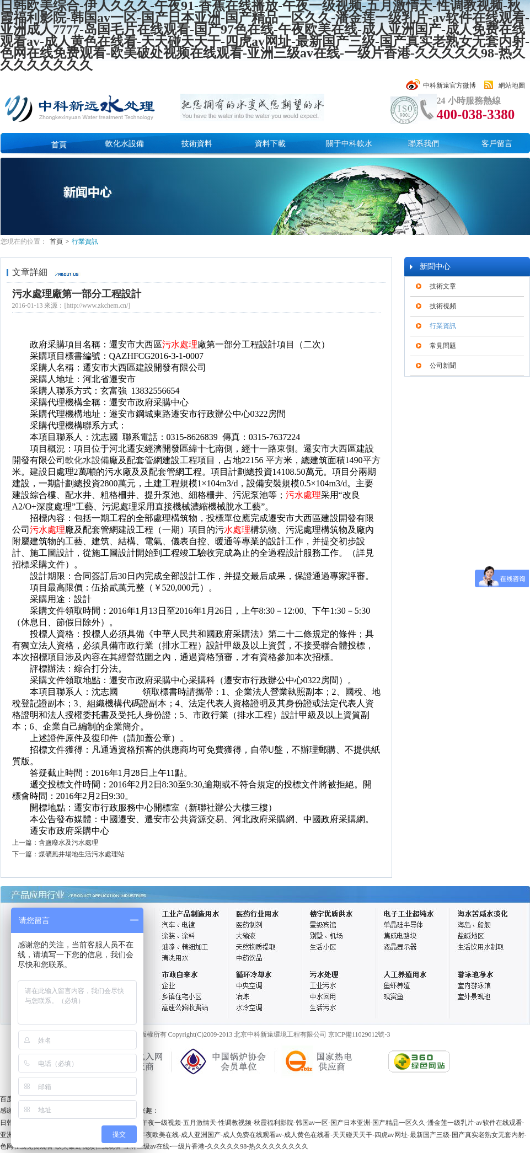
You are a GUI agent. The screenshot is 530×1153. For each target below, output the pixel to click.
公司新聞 (443, 365)
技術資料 (196, 144)
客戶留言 (496, 144)
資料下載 (270, 144)
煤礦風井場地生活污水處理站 (82, 854)
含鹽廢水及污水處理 (68, 842)
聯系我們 (423, 144)
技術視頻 (443, 306)
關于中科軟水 (349, 144)
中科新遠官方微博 (449, 85)
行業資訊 (85, 241)
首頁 (59, 145)
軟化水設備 (124, 144)
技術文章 (443, 286)
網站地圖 (512, 85)
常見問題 (443, 346)
